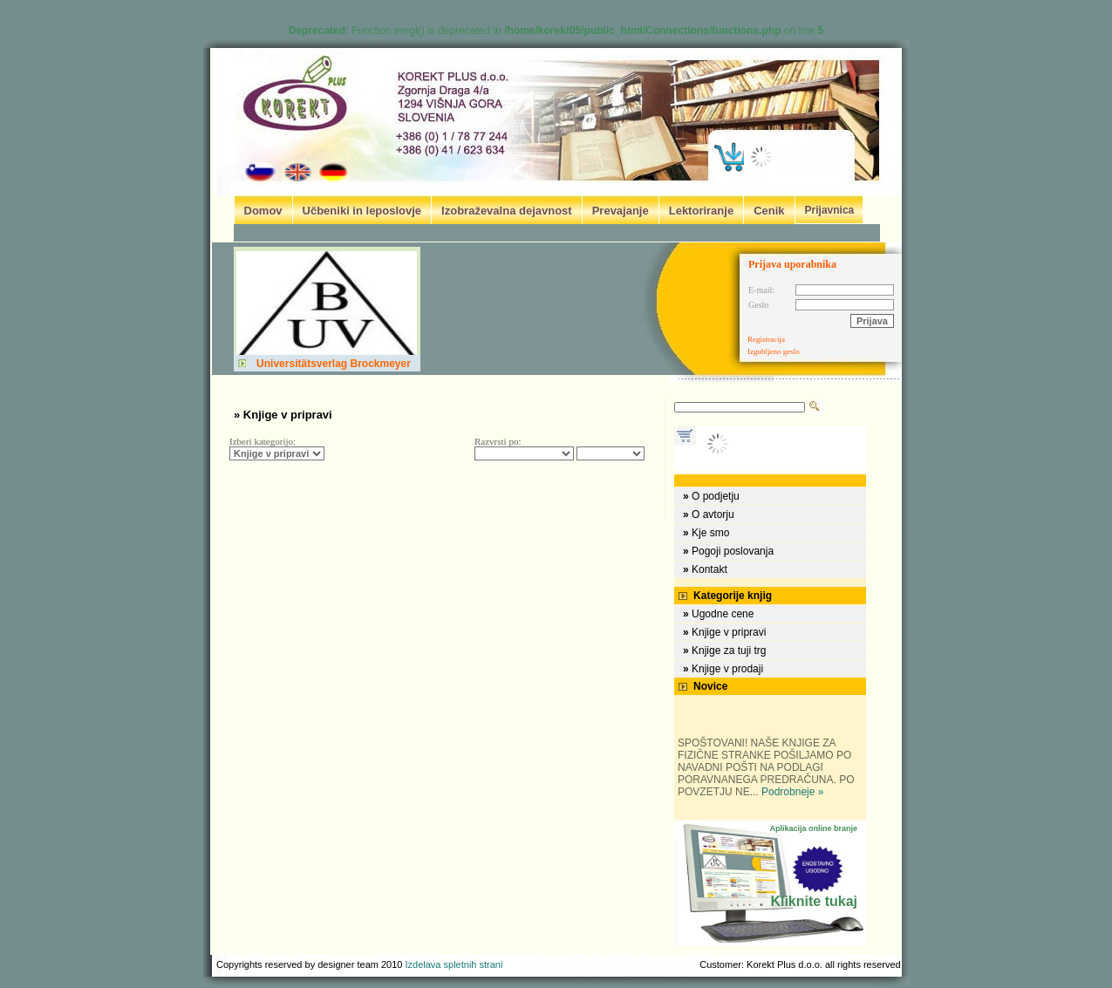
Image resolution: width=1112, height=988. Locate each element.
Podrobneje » (792, 792)
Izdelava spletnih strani (454, 964)
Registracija (766, 339)
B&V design (530, 964)
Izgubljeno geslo (773, 351)
